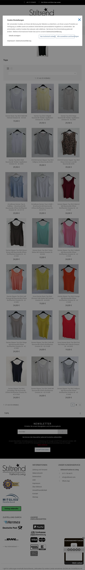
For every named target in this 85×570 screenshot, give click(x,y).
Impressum (11, 41)
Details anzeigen (15, 35)
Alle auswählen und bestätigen (66, 36)
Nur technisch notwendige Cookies (47, 36)
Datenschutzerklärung (54, 32)
